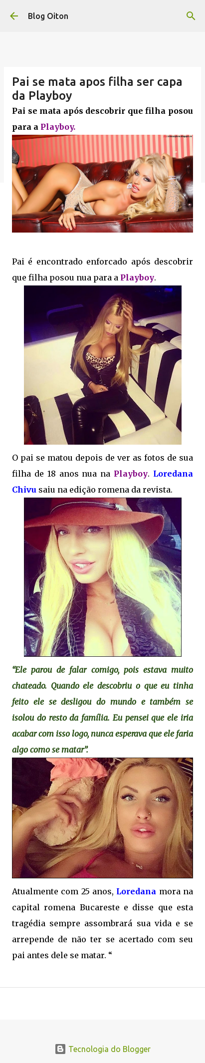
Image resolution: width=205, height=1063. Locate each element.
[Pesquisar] (191, 16)
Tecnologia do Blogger (102, 1049)
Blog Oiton (48, 15)
